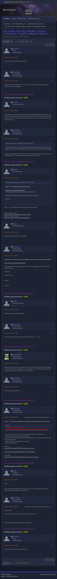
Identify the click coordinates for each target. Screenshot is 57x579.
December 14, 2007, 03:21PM (11, 363)
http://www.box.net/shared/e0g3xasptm (15, 263)
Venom (15, 169)
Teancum (16, 48)
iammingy (16, 72)
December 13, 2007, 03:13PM (11, 80)
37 (19, 41)
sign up (30, 2)
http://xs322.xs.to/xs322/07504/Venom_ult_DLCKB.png (19, 451)
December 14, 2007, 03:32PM (11, 386)
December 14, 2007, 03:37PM (11, 417)
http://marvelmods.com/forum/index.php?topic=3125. (17, 217)
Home (6, 18)
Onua (15, 224)
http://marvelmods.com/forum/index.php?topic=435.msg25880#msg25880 (26, 429)
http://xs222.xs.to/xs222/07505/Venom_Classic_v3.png (19, 448)
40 (26, 41)
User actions (50, 44)
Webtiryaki (9, 574)
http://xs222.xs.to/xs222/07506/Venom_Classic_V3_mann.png (21, 457)
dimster (15, 102)
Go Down (5, 41)
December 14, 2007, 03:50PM (11, 479)
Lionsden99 (17, 354)
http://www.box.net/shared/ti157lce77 (15, 190)
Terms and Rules (47, 574)
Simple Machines (14, 576)
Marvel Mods (9, 9)
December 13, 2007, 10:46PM (11, 177)
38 (21, 41)
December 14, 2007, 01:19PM (11, 255)
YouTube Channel (33, 18)
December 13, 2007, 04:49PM (11, 138)
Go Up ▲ (54, 574)
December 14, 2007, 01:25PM (11, 333)
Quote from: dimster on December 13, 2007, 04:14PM (20, 143)
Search (13, 18)
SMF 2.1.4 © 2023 (5, 576)
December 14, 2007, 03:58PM (11, 506)
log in (25, 2)
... (17, 41)
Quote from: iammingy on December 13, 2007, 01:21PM (20, 182)
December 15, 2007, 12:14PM (11, 545)
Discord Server (22, 18)
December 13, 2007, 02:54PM (11, 57)
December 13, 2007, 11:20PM (11, 232)
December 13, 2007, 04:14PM (11, 110)
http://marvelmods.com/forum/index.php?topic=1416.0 (17, 214)
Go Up (4, 563)
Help (41, 574)
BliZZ (15, 471)
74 (31, 41)
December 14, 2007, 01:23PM (11, 309)
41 (28, 41)
